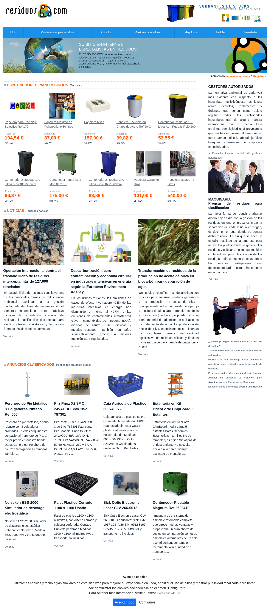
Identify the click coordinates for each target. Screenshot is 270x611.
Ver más (8, 336)
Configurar (147, 602)
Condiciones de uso (168, 593)
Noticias (221, 32)
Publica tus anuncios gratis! (73, 364)
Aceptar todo (124, 602)
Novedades (251, 32)
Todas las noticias (37, 211)
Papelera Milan (94, 122)
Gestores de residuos (147, 32)
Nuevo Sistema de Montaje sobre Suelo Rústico (235, 386)
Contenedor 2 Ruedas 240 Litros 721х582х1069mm (106, 182)
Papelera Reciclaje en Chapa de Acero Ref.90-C (133, 124)
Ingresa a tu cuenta (238, 76)
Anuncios (106, 32)
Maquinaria (191, 32)
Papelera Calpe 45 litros (146, 182)
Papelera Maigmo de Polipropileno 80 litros (58, 124)
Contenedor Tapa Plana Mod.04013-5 (65, 182)
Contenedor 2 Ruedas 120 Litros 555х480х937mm (22, 182)
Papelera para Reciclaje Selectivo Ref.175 (21, 124)
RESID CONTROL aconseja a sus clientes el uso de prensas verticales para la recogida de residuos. (235, 364)
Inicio (13, 32)
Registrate (259, 76)
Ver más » (76, 85)
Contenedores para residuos (57, 32)
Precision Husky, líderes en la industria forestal (235, 373)
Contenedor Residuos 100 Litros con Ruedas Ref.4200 (177, 124)
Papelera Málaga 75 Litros (181, 182)
